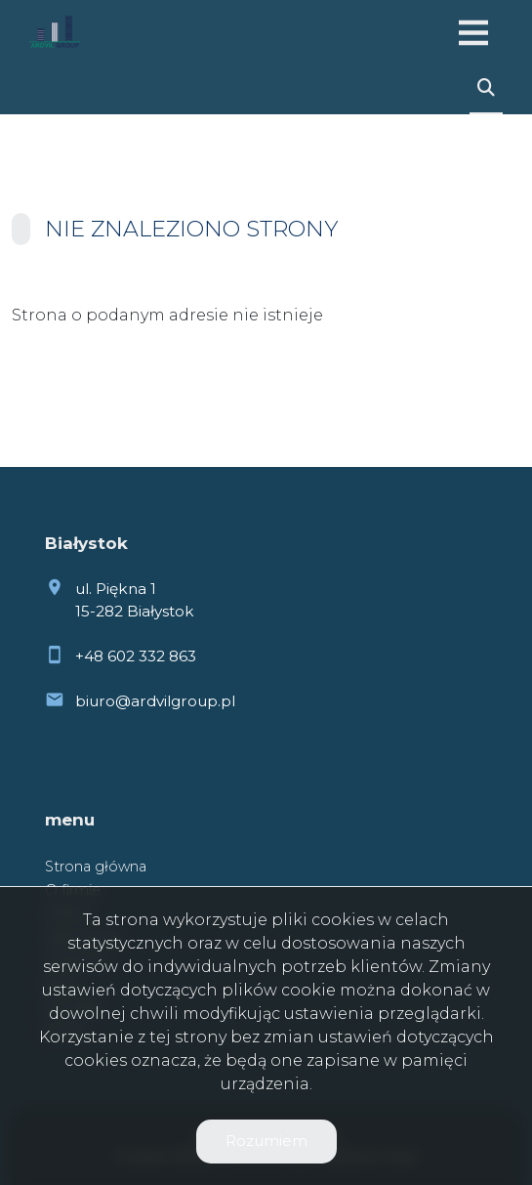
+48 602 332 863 (135, 656)
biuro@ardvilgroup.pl (155, 701)
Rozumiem (266, 1140)
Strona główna (95, 866)
